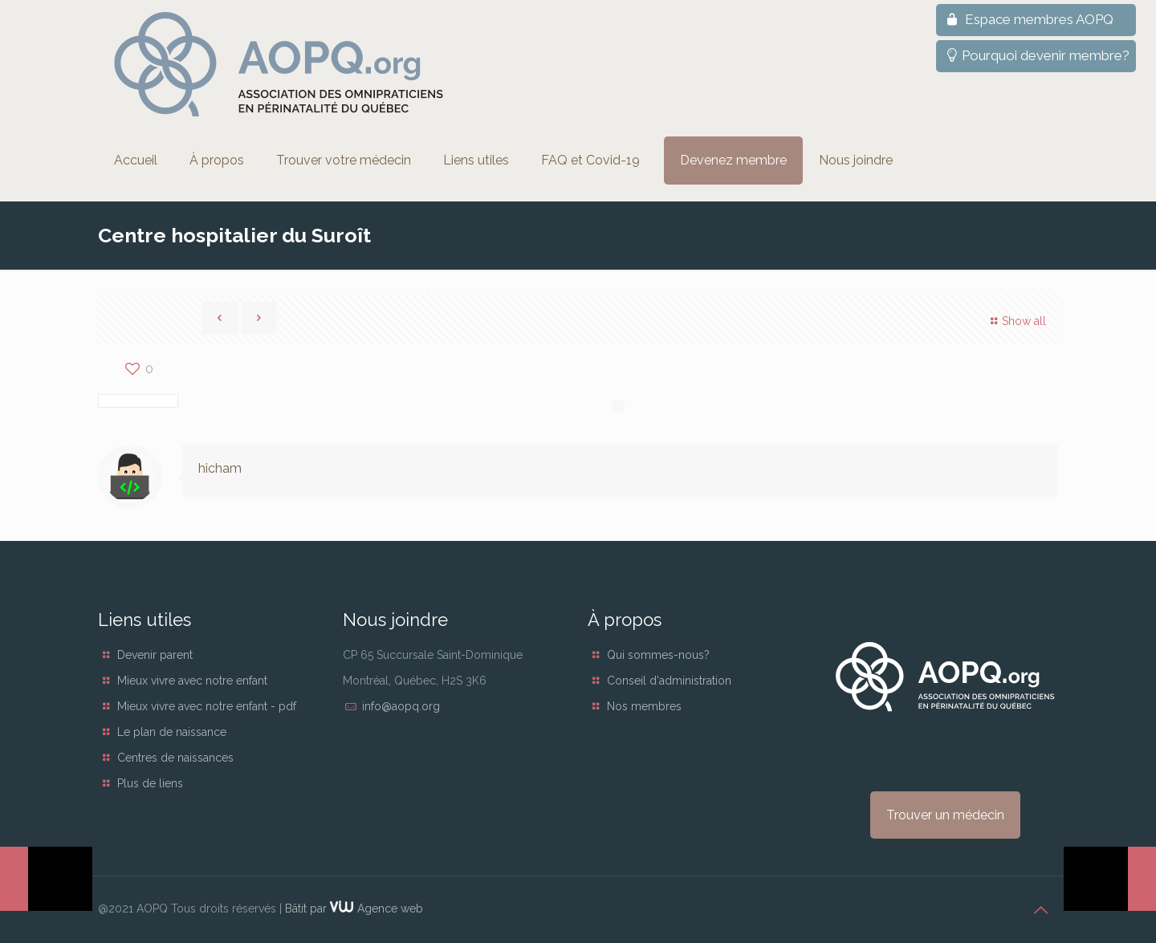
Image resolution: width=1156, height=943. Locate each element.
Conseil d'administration (669, 680)
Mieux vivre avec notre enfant (192, 680)
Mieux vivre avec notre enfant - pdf (206, 706)
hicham (220, 468)
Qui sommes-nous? (658, 654)
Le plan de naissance (171, 732)
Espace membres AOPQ (1027, 19)
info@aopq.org (401, 706)
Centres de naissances (175, 757)
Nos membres (644, 706)
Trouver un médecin (945, 815)
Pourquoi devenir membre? (1036, 55)
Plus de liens (150, 783)
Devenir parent (155, 654)
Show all (1016, 321)
